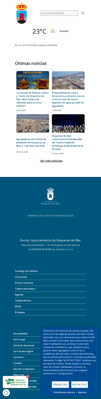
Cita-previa (21, 276)
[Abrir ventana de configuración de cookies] (6, 392)
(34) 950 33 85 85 (41, 249)
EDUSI (18, 306)
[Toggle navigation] (82, 13)
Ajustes (82, 392)
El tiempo (20, 312)
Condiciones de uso (64, 392)
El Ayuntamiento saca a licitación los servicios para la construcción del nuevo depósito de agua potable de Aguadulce (68, 99)
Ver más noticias (51, 161)
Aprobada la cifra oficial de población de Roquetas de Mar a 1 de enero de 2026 (31, 142)
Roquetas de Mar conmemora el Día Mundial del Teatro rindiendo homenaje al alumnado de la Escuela (67, 142)
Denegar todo (60, 384)
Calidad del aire (23, 300)
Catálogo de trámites (26, 271)
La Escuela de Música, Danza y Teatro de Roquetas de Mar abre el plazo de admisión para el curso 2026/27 (32, 99)
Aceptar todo (79, 384)
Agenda (19, 294)
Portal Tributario (24, 282)
